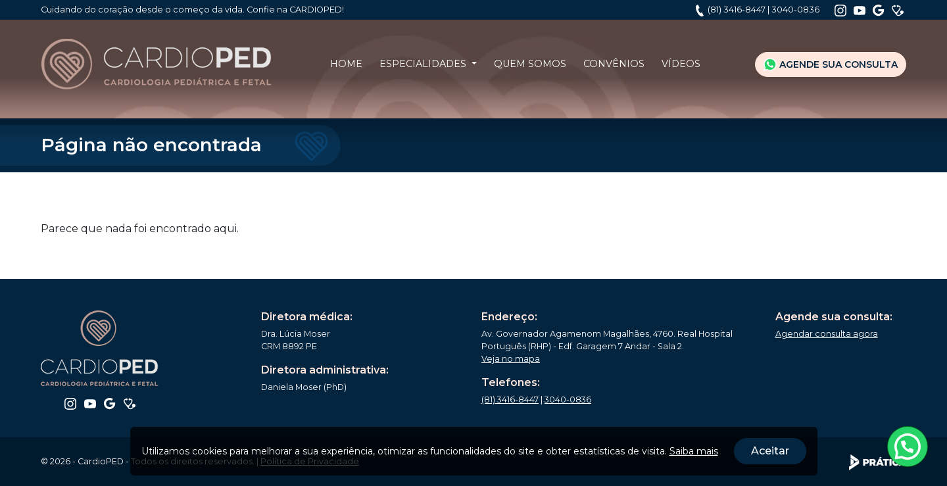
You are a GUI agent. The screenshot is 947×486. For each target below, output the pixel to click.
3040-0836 (795, 9)
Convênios (613, 64)
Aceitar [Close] (770, 451)
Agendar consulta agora (826, 334)
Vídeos (681, 64)
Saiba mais (693, 451)
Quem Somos (530, 64)
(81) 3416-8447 (736, 9)
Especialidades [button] (424, 64)
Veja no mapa (510, 359)
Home (346, 64)
